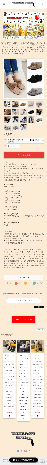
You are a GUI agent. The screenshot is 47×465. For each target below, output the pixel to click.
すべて (9, 283)
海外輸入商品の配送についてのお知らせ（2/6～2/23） (24, 294)
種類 (5, 139)
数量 (5, 145)
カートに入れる (24, 155)
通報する (40, 329)
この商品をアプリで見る (23, 301)
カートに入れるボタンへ (23, 319)
